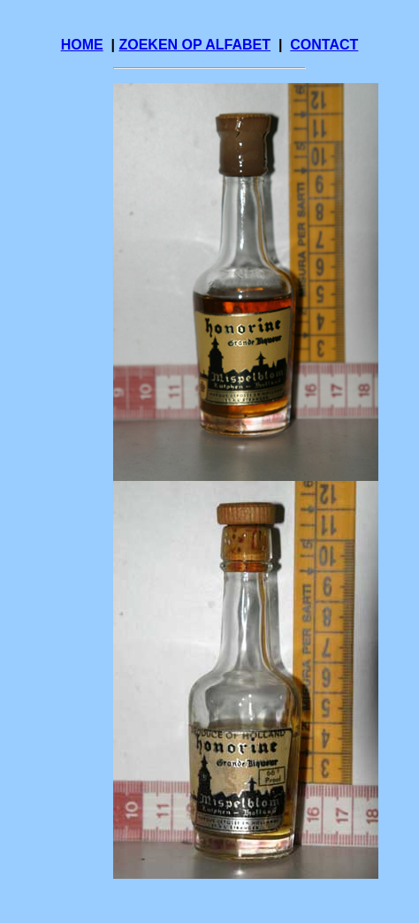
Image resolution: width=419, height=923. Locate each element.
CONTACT (324, 44)
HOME (82, 44)
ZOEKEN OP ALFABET (194, 44)
